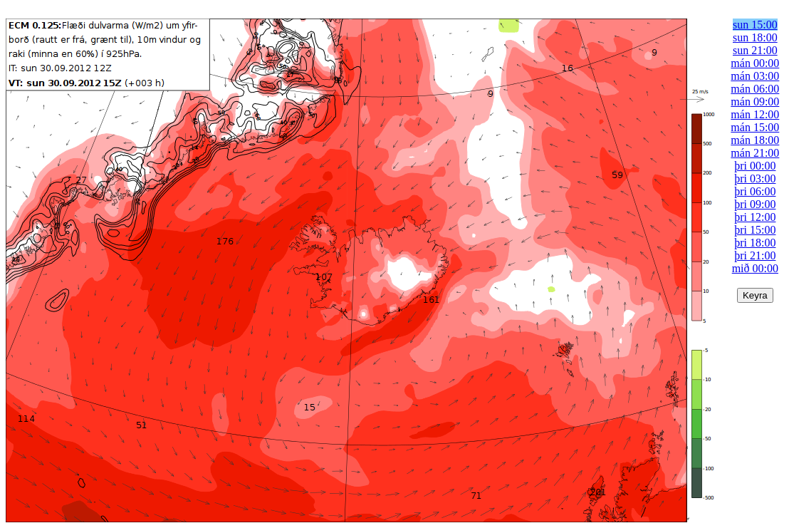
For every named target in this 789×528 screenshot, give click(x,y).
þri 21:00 (754, 255)
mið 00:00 (755, 268)
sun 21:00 (755, 50)
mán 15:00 (755, 127)
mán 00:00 (755, 63)
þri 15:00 (754, 230)
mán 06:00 (755, 89)
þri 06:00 (754, 191)
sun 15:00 (755, 25)
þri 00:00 (754, 166)
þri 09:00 (754, 204)
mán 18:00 (755, 140)
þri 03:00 (754, 178)
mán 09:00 (755, 101)
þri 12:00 (754, 217)
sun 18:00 (755, 37)
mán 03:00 (755, 76)
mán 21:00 (755, 153)
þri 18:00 (754, 243)
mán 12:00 (755, 114)
